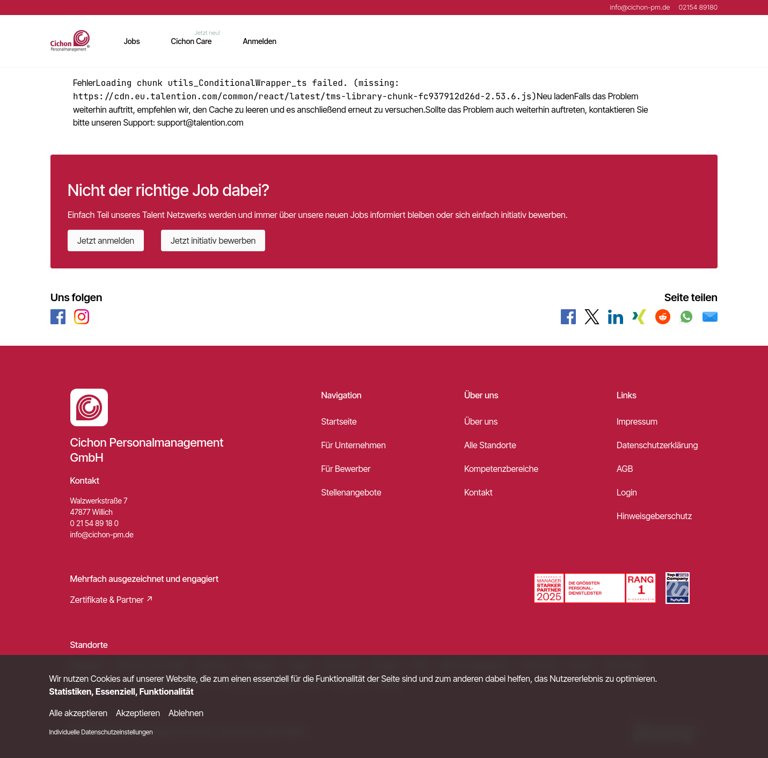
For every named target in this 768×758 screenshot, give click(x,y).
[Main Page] (70, 41)
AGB (625, 468)
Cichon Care (191, 41)
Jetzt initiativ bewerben (213, 240)
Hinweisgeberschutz (654, 516)
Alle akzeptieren (78, 713)
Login (627, 492)
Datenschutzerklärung (657, 445)
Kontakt (478, 492)
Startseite (339, 421)
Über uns (481, 421)
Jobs (132, 41)
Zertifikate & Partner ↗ (112, 599)
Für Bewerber (346, 468)
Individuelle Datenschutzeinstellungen (101, 732)
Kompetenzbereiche (501, 468)
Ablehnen (186, 713)
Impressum (637, 421)
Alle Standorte (490, 445)
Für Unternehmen (353, 445)
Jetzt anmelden (105, 240)
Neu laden (555, 96)
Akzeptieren (138, 713)
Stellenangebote (351, 492)
